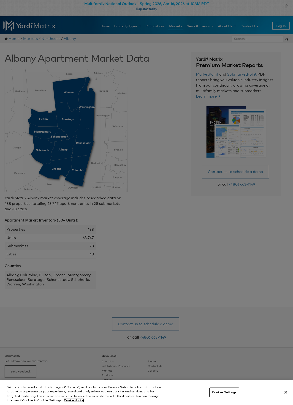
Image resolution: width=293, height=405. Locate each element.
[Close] (286, 392)
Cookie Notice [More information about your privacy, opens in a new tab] (74, 400)
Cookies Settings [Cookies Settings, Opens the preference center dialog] (224, 392)
